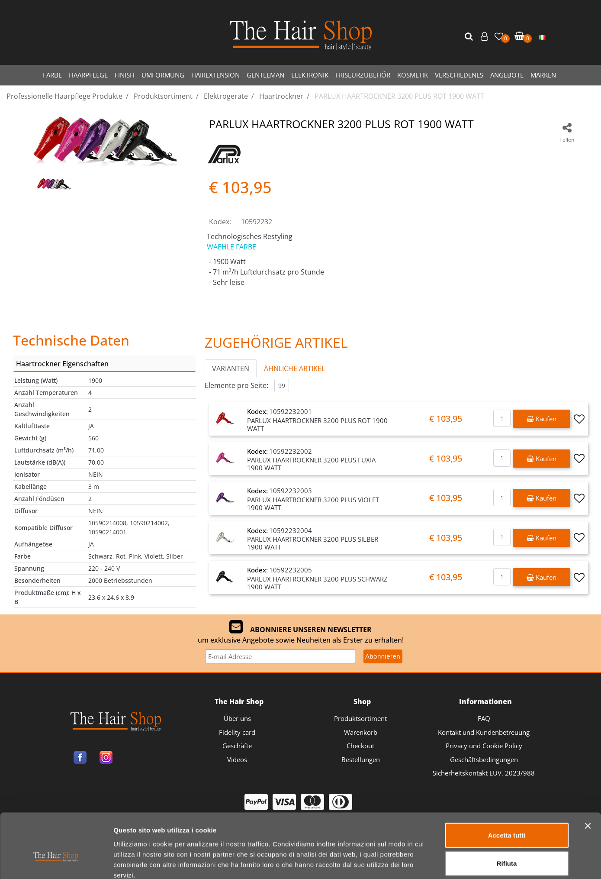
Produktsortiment (360, 718)
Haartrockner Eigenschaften (62, 363)
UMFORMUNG (162, 75)
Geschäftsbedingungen (484, 759)
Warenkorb (360, 732)
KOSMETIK (412, 75)
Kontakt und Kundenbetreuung (484, 732)
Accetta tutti (507, 787)
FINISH (125, 75)
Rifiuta (507, 815)
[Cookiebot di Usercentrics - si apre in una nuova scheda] (56, 862)
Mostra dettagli (455, 862)
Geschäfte (237, 745)
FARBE (52, 75)
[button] (470, 37)
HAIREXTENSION (215, 75)
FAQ (484, 718)
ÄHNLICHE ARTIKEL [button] (294, 368)
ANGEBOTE (507, 75)
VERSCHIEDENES (459, 75)
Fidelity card (237, 732)
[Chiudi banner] (588, 778)
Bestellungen (360, 759)
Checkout (360, 745)
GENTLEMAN (265, 75)
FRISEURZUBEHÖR (362, 75)
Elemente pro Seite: (236, 385)
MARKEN (543, 75)
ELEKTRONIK (309, 75)
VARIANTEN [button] (230, 368)
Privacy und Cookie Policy (484, 745)
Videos (237, 759)
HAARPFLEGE (88, 75)
